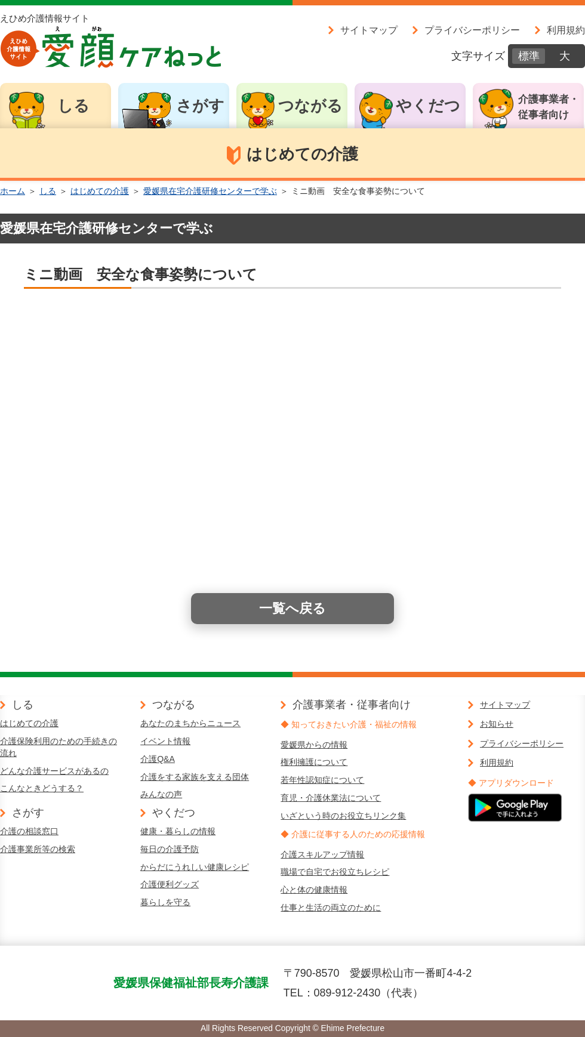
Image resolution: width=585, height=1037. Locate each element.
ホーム (12, 191)
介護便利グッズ (169, 884)
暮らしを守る (165, 902)
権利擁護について (314, 762)
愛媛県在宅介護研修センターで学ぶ (210, 191)
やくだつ (428, 106)
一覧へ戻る (292, 608)
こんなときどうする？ (42, 788)
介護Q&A (157, 759)
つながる (310, 106)
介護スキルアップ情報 (322, 854)
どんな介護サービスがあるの (54, 771)
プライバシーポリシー (472, 29)
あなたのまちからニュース (190, 723)
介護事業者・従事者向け (548, 107)
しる (73, 106)
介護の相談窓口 (29, 831)
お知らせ (496, 724)
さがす (200, 106)
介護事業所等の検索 (37, 849)
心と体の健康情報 (314, 889)
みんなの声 (161, 794)
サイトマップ (369, 29)
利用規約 (566, 29)
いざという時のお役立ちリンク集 (343, 815)
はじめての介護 (99, 191)
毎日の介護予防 (169, 849)
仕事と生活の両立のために (331, 907)
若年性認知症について (322, 780)
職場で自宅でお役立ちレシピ (335, 871)
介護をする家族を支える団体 (194, 777)
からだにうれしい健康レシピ (194, 867)
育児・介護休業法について (331, 798)
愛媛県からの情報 (314, 744)
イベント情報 (165, 741)
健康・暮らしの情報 (177, 831)
